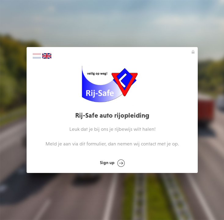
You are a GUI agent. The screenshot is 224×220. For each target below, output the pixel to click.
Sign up (112, 163)
